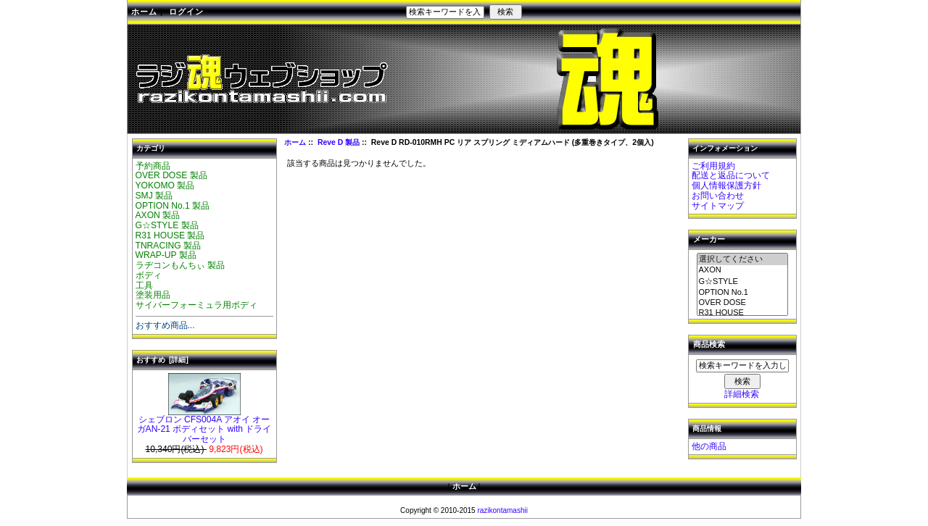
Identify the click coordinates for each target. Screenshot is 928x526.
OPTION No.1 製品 (173, 206)
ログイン (186, 11)
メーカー (709, 239)
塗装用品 (153, 295)
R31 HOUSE (742, 313)
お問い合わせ (718, 196)
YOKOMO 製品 (165, 185)
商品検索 (709, 345)
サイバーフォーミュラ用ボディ (196, 305)
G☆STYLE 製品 (167, 225)
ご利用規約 (713, 166)
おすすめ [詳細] (162, 360)
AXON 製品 (158, 215)
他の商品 (709, 446)
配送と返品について (731, 175)
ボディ (149, 275)
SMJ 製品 (154, 196)
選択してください (742, 259)
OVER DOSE (742, 303)
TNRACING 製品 (169, 246)
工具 (144, 285)
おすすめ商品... (165, 325)
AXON (742, 270)
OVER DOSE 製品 (171, 175)
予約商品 (153, 166)
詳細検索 (741, 394)
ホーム (144, 11)
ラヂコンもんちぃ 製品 (180, 265)
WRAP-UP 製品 (166, 255)
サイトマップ (718, 206)
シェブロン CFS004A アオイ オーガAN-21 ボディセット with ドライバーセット (204, 426)
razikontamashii (502, 510)
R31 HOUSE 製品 (170, 235)
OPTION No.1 (742, 293)
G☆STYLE (742, 282)
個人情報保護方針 (726, 185)
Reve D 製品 (339, 142)
